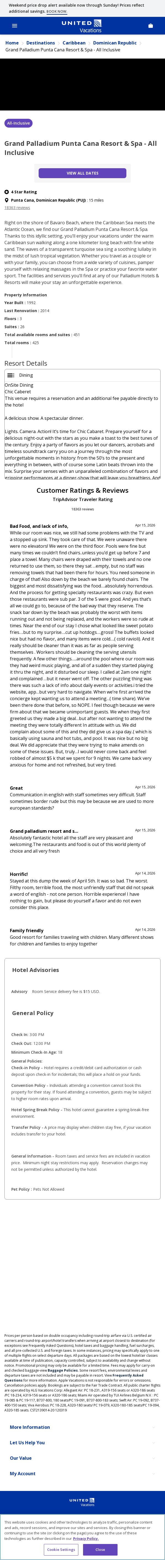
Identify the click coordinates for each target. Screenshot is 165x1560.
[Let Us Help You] (82, 1443)
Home (12, 43)
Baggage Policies (63, 1370)
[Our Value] (82, 1458)
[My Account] (82, 1473)
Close (100, 1549)
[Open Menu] (14, 25)
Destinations (40, 43)
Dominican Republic (115, 43)
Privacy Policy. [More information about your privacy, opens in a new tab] (86, 1538)
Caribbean (74, 43)
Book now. (57, 11)
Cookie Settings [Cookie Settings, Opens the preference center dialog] (61, 1549)
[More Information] (82, 1427)
